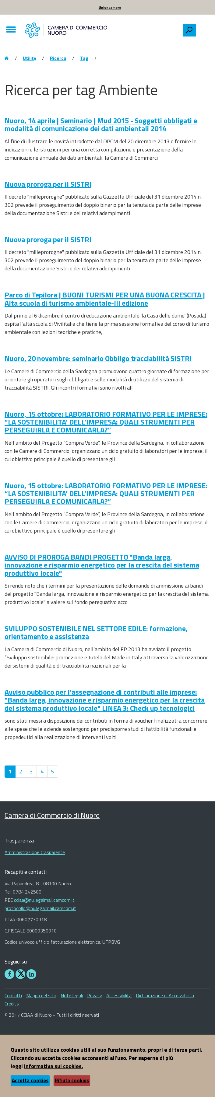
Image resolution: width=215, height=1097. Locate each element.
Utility (29, 58)
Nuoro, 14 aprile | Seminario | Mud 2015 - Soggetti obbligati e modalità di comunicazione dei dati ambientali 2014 (101, 124)
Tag (84, 58)
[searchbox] (203, 29)
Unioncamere (110, 7)
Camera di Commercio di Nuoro (52, 815)
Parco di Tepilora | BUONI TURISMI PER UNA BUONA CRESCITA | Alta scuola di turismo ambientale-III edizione (105, 298)
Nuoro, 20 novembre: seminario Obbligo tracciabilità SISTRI (98, 358)
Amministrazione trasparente (35, 852)
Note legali (72, 995)
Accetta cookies (30, 1081)
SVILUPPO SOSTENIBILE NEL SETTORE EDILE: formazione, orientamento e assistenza (96, 632)
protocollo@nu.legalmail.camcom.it (40, 908)
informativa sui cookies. (53, 1066)
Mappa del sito (41, 995)
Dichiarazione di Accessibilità (165, 995)
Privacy (94, 995)
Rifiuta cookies (72, 1081)
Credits (12, 1003)
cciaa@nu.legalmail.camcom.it (44, 900)
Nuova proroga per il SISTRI (48, 184)
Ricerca (58, 58)
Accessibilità (119, 995)
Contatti (13, 995)
